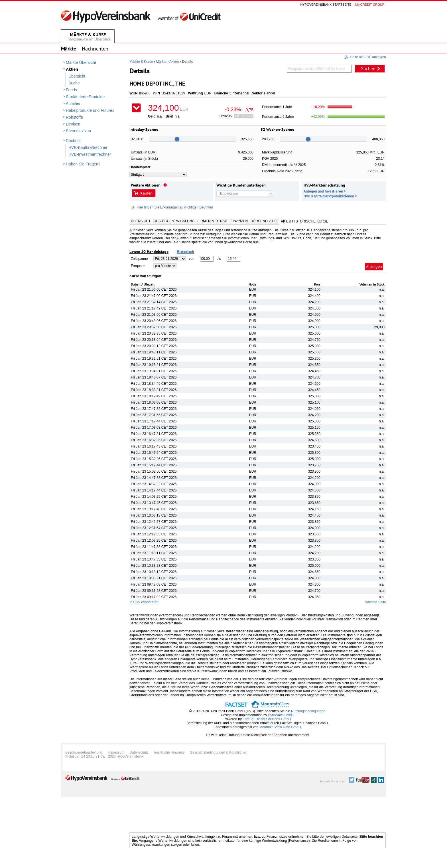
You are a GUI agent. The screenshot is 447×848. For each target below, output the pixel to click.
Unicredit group (369, 4)
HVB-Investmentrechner (89, 154)
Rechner (73, 140)
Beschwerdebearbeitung (83, 752)
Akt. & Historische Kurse (304, 221)
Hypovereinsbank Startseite (325, 4)
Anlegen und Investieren (323, 191)
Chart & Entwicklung (173, 221)
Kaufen (146, 193)
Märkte (161, 62)
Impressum (115, 752)
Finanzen (239, 221)
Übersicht (76, 76)
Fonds (71, 90)
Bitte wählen (229, 194)
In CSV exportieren (143, 602)
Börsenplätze (264, 221)
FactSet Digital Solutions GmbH (267, 719)
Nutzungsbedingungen (308, 711)
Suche (74, 83)
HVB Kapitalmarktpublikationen (329, 196)
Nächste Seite (375, 602)
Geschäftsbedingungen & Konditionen (218, 752)
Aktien (72, 69)
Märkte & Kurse (141, 62)
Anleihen (74, 103)
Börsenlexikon (78, 131)
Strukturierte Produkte (85, 96)
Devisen (73, 124)
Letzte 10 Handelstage (148, 251)
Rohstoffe (74, 117)
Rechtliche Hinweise (169, 752)
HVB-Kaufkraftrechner (87, 147)
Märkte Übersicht (81, 62)
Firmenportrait (213, 221)
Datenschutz (139, 752)
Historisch (185, 251)
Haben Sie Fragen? (83, 164)
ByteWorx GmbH (281, 715)
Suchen (368, 68)
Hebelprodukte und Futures (90, 110)
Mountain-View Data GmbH (280, 727)
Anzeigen (374, 266)
